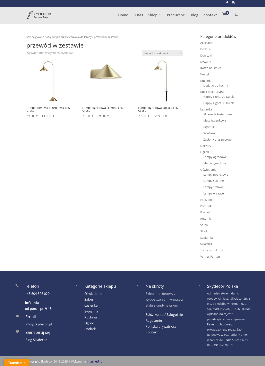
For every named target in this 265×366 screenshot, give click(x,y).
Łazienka (206, 109)
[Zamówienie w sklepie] (162, 53)
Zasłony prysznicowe (217, 139)
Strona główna (35, 37)
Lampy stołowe (213, 187)
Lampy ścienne (213, 181)
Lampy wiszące (213, 193)
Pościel (205, 212)
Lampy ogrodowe (215, 157)
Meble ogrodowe (214, 163)
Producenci (176, 15)
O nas (138, 15)
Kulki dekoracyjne (212, 92)
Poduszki (206, 206)
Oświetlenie (208, 170)
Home (123, 15)
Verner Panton (210, 256)
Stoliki (204, 231)
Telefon (32, 286)
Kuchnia (206, 81)
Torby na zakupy (211, 250)
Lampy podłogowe (215, 174)
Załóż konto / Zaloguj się (164, 314)
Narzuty (205, 146)
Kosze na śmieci (211, 68)
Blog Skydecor (36, 340)
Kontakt (210, 15)
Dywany (205, 62)
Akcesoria (206, 43)
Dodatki (205, 49)
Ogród (204, 152)
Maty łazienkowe (214, 120)
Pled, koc (206, 200)
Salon (204, 225)
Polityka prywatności (161, 326)
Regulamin (154, 320)
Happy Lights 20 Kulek (218, 97)
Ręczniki (209, 127)
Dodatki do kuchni (215, 86)
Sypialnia (206, 238)
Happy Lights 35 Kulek (218, 103)
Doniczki (206, 55)
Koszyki (205, 74)
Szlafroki (209, 133)
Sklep (152, 15)
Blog (194, 15)
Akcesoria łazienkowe (217, 114)
